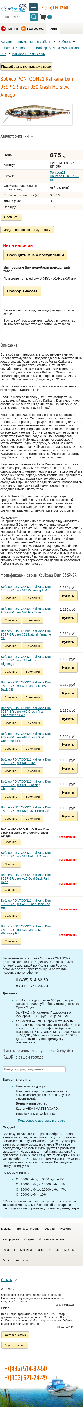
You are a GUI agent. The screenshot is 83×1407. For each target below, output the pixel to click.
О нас (6, 1260)
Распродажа (35, 28)
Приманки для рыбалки (35, 41)
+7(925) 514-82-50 (54, 7)
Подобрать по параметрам (26, 66)
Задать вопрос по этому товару (27, 230)
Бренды (69, 1249)
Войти (53, 29)
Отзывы (49, 1228)
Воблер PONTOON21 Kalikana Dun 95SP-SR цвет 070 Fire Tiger (26, 610)
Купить (68, 595)
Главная (6, 1228)
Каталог (6, 41)
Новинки (12, 28)
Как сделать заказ (32, 1249)
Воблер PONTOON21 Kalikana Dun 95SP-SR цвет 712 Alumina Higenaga (26, 660)
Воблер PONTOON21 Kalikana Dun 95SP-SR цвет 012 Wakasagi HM (26, 588)
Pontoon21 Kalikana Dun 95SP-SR (64, 176)
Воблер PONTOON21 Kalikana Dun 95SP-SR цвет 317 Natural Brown (26, 854)
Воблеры (65, 41)
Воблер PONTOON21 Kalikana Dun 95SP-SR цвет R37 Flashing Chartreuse (26, 785)
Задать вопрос (14, 1345)
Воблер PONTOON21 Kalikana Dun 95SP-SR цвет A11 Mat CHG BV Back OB (26, 686)
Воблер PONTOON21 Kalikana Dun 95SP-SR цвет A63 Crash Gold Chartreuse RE (26, 737)
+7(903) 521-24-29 (25, 1377)
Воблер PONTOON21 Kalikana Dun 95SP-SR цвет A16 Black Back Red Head (26, 904)
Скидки (29, 1239)
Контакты (22, 1260)
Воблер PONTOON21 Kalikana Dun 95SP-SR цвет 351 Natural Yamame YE (26, 634)
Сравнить (11, 217)
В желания (33, 598)
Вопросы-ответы (28, 1228)
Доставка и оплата (51, 1239)
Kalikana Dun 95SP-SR (28, 54)
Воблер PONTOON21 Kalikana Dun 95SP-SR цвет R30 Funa (26, 761)
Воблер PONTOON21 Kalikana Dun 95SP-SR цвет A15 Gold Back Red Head (26, 878)
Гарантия (9, 1249)
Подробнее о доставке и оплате (41, 1120)
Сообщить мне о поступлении (35, 255)
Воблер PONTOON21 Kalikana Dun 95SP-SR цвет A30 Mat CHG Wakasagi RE (26, 929)
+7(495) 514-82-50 (25, 1368)
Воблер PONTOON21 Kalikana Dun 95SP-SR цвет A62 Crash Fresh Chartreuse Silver (26, 711)
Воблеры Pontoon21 (15, 48)
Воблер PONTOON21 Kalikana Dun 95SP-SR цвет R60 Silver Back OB (26, 809)
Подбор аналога (22, 291)
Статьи (54, 1249)
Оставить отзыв (15, 1335)
